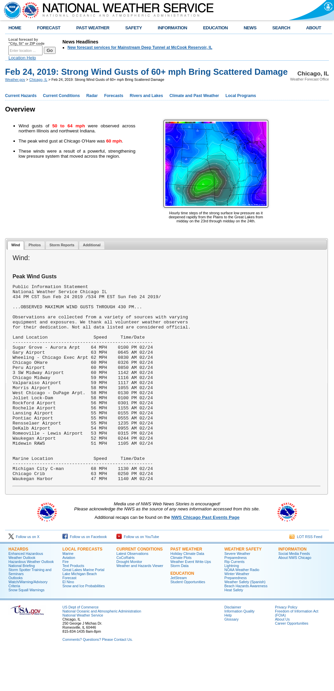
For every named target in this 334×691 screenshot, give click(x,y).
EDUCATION (215, 27)
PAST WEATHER (92, 27)
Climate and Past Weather (194, 95)
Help (228, 655)
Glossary (231, 659)
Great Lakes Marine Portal (83, 609)
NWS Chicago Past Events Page (205, 556)
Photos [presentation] (35, 245)
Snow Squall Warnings (26, 629)
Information (292, 588)
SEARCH (281, 27)
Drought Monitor (129, 601)
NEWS (250, 27)
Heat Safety (233, 629)
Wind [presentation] (15, 245)
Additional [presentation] (92, 245)
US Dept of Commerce (80, 647)
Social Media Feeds (294, 593)
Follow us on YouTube (137, 576)
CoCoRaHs (125, 597)
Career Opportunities (291, 663)
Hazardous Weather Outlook (31, 601)
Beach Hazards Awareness (246, 625)
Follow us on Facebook (84, 576)
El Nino (68, 621)
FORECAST (48, 27)
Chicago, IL (38, 79)
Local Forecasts (82, 588)
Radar (92, 95)
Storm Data (179, 605)
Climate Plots (181, 597)
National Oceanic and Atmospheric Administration (101, 651)
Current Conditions (61, 95)
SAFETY (133, 27)
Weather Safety (242, 588)
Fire (65, 601)
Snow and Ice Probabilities (83, 625)
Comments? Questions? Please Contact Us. (97, 679)
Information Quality (239, 651)
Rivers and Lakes (146, 95)
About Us (282, 659)
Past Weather (186, 588)
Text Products (73, 605)
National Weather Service (82, 655)
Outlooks (15, 617)
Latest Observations (132, 593)
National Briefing (21, 605)
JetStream (178, 617)
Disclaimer (232, 647)
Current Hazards (20, 95)
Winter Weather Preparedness (236, 615)
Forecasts (113, 95)
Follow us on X (23, 576)
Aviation (68, 597)
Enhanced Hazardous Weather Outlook (25, 595)
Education (182, 612)
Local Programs (240, 95)
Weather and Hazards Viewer (139, 605)
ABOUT (313, 27)
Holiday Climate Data (187, 593)
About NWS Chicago (294, 597)
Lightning (231, 605)
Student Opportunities (187, 621)
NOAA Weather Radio (241, 609)
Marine (68, 593)
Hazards (18, 588)
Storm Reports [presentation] (61, 245)
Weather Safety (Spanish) (245, 621)
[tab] (15, 245)
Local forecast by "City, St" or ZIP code (26, 41)
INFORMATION (172, 27)
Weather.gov (15, 79)
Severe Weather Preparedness (237, 595)
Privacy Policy (286, 647)
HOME (14, 27)
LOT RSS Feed (305, 576)
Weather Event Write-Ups (190, 601)
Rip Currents (234, 601)
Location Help (22, 57)
